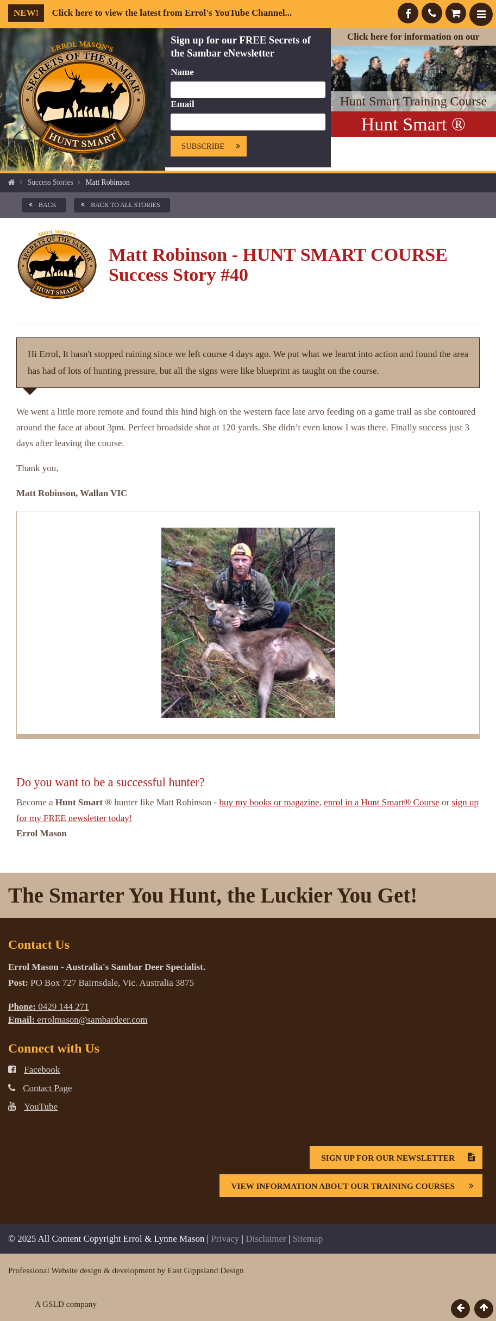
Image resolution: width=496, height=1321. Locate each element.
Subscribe (213, 146)
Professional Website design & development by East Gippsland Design (126, 1270)
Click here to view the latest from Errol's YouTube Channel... (150, 13)
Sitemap (308, 1239)
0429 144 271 (48, 1006)
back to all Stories (118, 205)
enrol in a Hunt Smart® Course (382, 802)
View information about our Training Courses (356, 1186)
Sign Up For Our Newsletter (401, 1157)
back (40, 205)
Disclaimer (266, 1239)
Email (182, 104)
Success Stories (50, 182)
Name (182, 72)
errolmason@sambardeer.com (77, 1020)
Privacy (225, 1239)
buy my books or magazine (269, 802)
